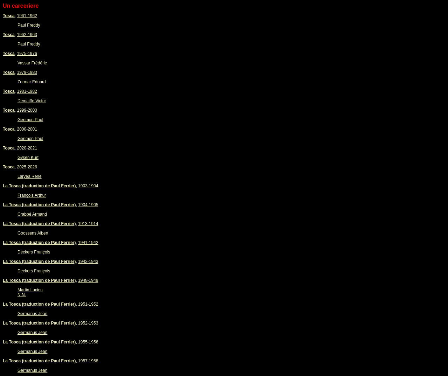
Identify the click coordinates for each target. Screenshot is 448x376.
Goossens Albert (33, 233)
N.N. (22, 294)
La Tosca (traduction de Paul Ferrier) (39, 185)
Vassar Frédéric (32, 63)
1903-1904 (88, 185)
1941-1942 (88, 242)
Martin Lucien (30, 289)
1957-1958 (88, 360)
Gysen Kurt (28, 157)
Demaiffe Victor (32, 100)
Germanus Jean (32, 313)
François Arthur (32, 195)
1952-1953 (88, 323)
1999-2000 (27, 110)
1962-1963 (27, 34)
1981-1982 (27, 91)
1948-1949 (88, 280)
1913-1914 (88, 223)
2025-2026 (27, 167)
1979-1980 (27, 72)
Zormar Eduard (32, 81)
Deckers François (34, 252)
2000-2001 (27, 129)
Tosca (9, 15)
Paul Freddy (29, 25)
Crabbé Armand (32, 214)
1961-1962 (27, 15)
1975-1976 (27, 53)
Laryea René (30, 176)
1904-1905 (88, 204)
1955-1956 (88, 342)
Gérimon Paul (30, 119)
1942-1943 (88, 261)
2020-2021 (27, 148)
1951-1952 (88, 304)
